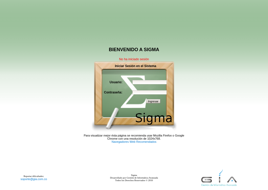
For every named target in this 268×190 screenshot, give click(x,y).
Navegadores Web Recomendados (133, 141)
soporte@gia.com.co (33, 179)
